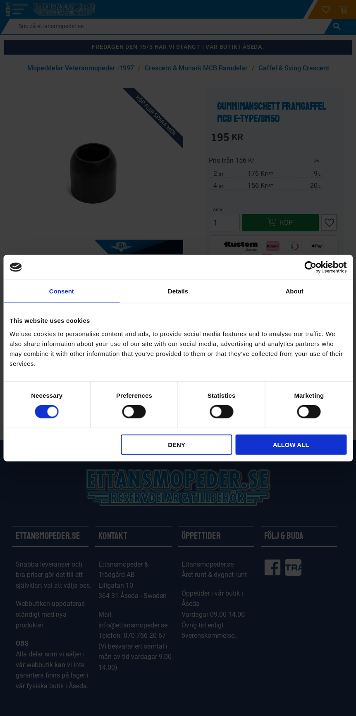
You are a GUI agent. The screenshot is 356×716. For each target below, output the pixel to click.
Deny (176, 444)
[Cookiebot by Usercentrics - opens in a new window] (310, 267)
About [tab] (294, 291)
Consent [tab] (61, 291)
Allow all (291, 444)
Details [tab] (178, 291)
